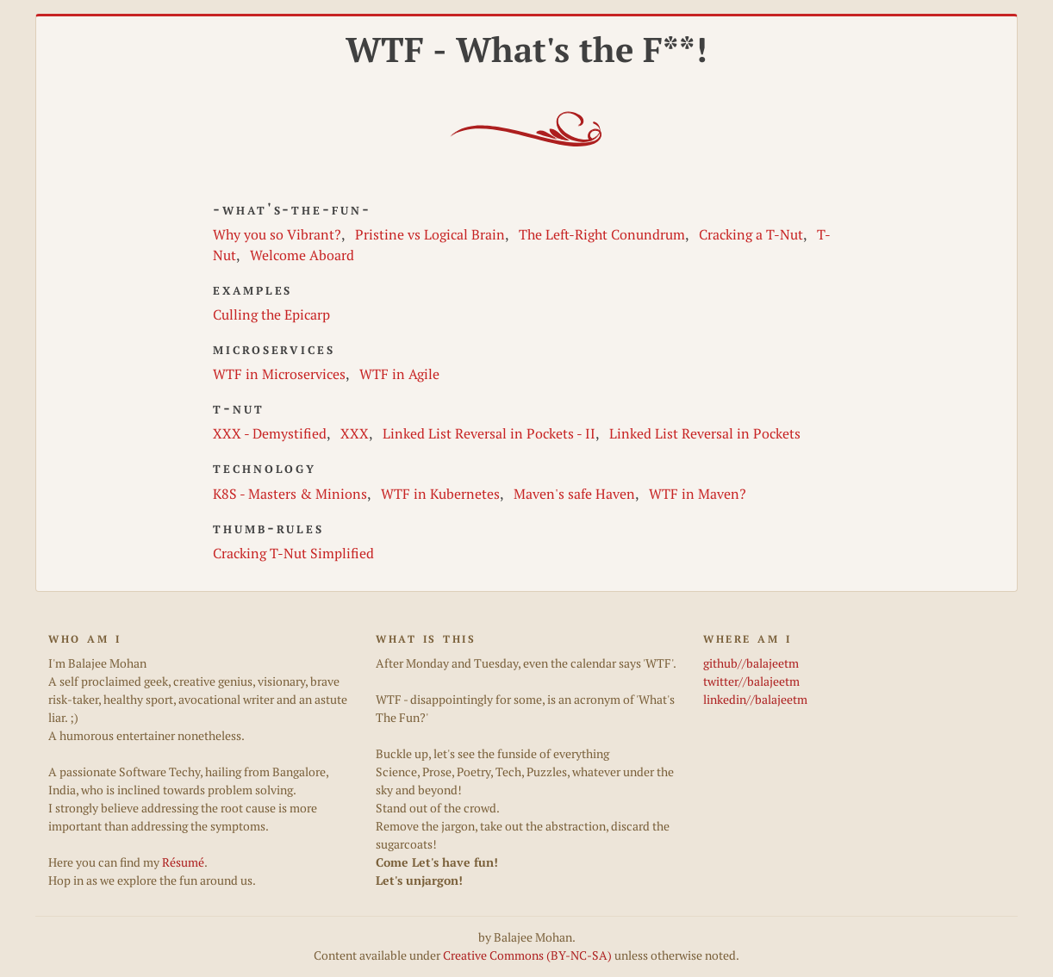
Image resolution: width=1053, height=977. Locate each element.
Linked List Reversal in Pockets (705, 433)
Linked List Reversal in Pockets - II (489, 433)
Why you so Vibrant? (277, 234)
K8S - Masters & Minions (290, 493)
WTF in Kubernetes (440, 493)
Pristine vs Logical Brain (430, 234)
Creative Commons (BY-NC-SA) (527, 955)
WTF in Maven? (697, 493)
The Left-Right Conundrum (602, 234)
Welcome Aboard (302, 255)
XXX (354, 433)
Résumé (183, 862)
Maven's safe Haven (574, 493)
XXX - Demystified (270, 433)
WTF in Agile (399, 374)
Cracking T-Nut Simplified (293, 553)
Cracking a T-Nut (751, 234)
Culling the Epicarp (271, 314)
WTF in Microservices (279, 374)
